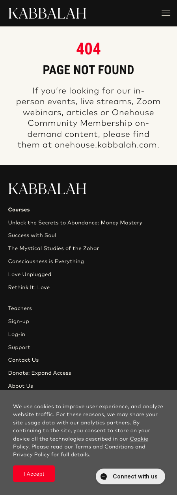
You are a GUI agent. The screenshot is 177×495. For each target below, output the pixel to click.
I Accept (34, 474)
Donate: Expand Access (39, 373)
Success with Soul (32, 235)
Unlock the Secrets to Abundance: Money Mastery (75, 223)
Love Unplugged (29, 274)
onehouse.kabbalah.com (105, 145)
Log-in (16, 334)
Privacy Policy (31, 455)
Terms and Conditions (104, 447)
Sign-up (18, 321)
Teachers (20, 308)
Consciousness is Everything (46, 261)
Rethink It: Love (29, 287)
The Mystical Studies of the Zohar (53, 248)
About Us (20, 386)
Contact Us (23, 360)
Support (19, 347)
